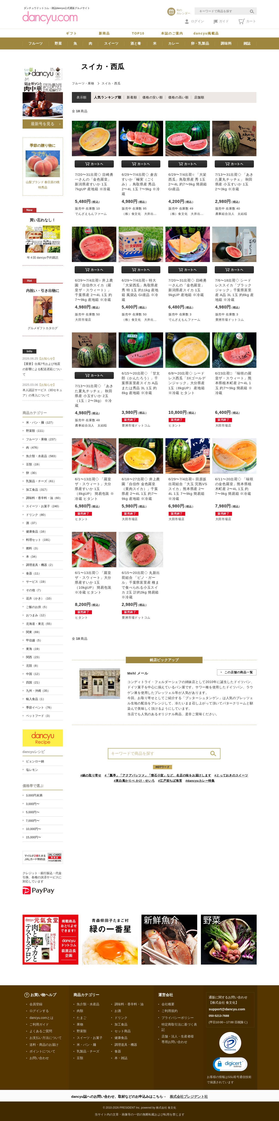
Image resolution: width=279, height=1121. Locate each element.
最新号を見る (42, 123)
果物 (80, 1024)
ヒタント (175, 425)
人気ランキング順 (107, 97)
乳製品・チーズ (88, 1051)
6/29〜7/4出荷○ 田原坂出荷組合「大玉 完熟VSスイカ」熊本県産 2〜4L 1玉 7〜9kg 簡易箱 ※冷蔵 (187, 489)
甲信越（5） (34, 640)
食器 (118, 1051)
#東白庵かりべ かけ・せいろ (134, 780)
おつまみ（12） (36, 615)
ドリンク (121, 1018)
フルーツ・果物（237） (42, 439)
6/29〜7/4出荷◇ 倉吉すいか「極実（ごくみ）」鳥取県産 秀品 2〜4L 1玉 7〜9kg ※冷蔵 (141, 184)
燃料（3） (33, 548)
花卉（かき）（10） (39, 598)
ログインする (39, 1011)
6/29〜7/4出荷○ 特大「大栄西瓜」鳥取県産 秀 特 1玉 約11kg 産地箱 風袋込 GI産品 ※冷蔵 (140, 290)
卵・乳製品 (200, 43)
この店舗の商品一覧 (238, 672)
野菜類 (81, 1031)
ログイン (194, 21)
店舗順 (199, 97)
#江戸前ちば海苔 (170, 780)
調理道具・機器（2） (40, 565)
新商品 (104, 33)
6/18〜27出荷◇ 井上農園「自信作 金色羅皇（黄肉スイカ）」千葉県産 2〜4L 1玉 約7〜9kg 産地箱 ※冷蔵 (141, 489)
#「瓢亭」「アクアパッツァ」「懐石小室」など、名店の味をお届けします (158, 775)
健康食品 (121, 1038)
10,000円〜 (33, 829)
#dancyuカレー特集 (200, 780)
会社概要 (168, 1004)
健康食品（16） (36, 531)
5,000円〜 (32, 812)
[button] (230, 1064)
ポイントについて (42, 1051)
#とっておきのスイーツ (231, 775)
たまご (81, 1018)
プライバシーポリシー (178, 1018)
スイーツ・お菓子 (90, 1038)
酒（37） (32, 523)
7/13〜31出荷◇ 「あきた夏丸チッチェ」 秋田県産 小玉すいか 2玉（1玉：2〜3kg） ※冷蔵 (94, 395)
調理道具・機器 (126, 1044)
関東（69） (33, 632)
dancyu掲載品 (206, 33)
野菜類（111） (36, 430)
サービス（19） (36, 581)
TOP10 (138, 33)
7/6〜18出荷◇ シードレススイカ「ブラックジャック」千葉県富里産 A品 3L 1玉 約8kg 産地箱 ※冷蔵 (234, 290)
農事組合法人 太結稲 (231, 214)
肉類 (80, 1011)
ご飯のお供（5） (37, 607)
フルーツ (35, 43)
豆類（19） (33, 464)
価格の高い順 (178, 97)
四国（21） (33, 682)
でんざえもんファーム (91, 214)
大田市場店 (83, 319)
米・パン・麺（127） (40, 422)
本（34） (32, 556)
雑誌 (247, 43)
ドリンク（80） (36, 514)
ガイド (221, 21)
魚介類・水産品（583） (42, 456)
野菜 (58, 43)
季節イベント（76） (39, 707)
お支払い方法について (45, 1038)
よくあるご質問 (40, 1031)
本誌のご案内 (172, 33)
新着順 (132, 97)
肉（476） (33, 447)
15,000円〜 (33, 837)
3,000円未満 (34, 795)
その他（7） (34, 590)
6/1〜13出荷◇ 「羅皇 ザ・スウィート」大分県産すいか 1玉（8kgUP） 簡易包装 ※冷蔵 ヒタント (94, 489)
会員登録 (35, 1004)
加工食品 (121, 1024)
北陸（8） (33, 665)
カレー (173, 43)
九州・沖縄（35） (38, 690)
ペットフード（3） (39, 716)
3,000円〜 (32, 804)
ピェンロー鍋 (35, 761)
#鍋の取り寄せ (90, 775)
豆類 (80, 1058)
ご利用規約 (170, 1011)
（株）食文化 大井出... (139, 214)
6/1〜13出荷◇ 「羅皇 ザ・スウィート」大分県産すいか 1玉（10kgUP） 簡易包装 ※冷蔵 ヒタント (93, 582)
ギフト (71, 33)
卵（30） (32, 473)
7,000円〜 (32, 820)
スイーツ (111, 43)
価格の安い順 (152, 97)
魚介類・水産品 (88, 1004)
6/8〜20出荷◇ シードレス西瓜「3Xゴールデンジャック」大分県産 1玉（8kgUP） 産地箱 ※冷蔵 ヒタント (187, 383)
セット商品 (123, 1031)
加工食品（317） (37, 489)
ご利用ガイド (39, 1024)
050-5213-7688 (219, 1015)
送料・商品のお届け (44, 1044)
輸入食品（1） (36, 699)
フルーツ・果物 (83, 83)
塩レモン (32, 770)
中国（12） (33, 674)
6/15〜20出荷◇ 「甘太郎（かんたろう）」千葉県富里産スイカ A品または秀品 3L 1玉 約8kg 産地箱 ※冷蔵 (141, 383)
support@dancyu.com (227, 1009)
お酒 (118, 1011)
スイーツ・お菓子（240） (43, 506)
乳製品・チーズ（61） (41, 481)
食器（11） (33, 573)
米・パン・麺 (86, 1044)
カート (247, 21)
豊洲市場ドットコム (229, 319)
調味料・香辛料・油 (129, 1004)
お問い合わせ (39, 1058)
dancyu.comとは (41, 1018)
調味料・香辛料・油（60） (44, 498)
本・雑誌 (121, 1058)
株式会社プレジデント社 (189, 1096)
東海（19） (33, 649)
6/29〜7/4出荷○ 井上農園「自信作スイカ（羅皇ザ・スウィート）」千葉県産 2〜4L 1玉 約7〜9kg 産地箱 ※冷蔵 (94, 290)
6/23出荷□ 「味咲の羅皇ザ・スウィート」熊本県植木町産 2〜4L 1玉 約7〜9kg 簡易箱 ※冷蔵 (233, 383)
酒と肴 (135, 43)
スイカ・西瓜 (111, 83)
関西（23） (33, 657)
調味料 (226, 43)
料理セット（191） (39, 540)
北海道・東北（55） (39, 623)
